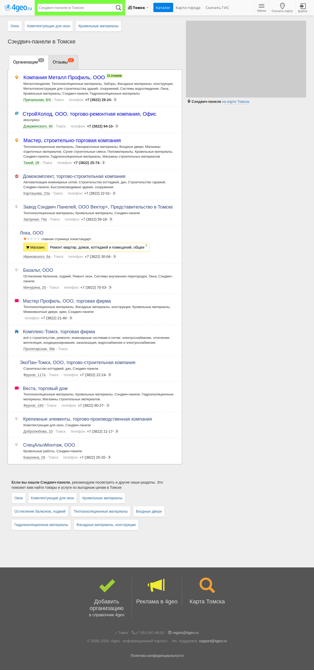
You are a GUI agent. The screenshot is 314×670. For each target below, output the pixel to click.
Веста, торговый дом (45, 388)
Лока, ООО (33, 233)
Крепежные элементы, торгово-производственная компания (87, 419)
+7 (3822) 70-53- (88, 287)
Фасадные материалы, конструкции (106, 525)
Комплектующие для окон (52, 498)
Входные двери (149, 511)
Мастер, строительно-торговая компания (72, 140)
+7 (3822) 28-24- (93, 100)
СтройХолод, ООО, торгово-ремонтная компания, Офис (89, 114)
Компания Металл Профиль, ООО (64, 77)
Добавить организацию (107, 598)
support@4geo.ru (213, 641)
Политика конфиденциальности (157, 656)
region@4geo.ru (186, 633)
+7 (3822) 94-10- (94, 126)
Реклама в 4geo (157, 591)
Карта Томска (207, 591)
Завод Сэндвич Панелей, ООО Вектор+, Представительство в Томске (98, 207)
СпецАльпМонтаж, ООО (49, 445)
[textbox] (77, 7)
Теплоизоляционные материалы (101, 511)
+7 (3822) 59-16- (88, 219)
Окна (18, 498)
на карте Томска (235, 101)
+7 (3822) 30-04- (92, 257)
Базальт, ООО (38, 270)
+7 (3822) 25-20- (87, 457)
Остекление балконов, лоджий (40, 511)
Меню (261, 8)
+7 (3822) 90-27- (85, 405)
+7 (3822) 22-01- (92, 193)
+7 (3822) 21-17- (94, 431)
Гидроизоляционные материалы (41, 525)
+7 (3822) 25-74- (81, 163)
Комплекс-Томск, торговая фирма (59, 331)
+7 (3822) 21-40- (48, 318)
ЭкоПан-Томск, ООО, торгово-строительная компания (79, 362)
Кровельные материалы (102, 498)
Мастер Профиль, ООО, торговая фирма (67, 301)
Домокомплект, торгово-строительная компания (74, 176)
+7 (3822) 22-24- (87, 375)
